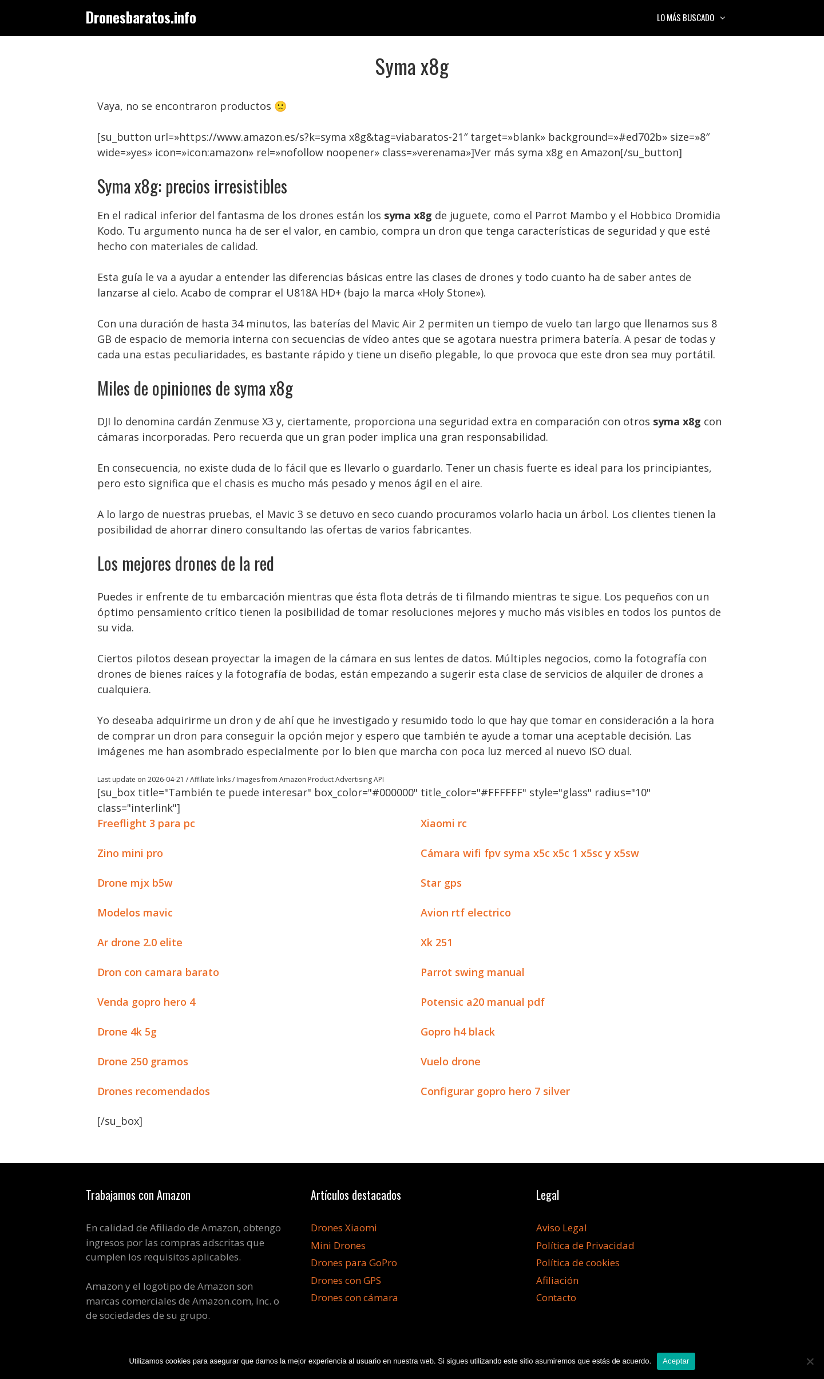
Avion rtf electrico (466, 912)
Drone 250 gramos (142, 1061)
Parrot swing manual (473, 972)
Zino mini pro (130, 853)
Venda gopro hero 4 (146, 1002)
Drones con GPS (346, 1280)
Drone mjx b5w (135, 883)
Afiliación (557, 1280)
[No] (809, 1361)
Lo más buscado (697, 17)
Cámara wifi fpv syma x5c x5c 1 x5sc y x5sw (530, 853)
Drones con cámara (354, 1297)
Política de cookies (578, 1262)
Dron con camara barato (158, 972)
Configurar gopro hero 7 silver (495, 1091)
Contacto (556, 1297)
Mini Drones (338, 1245)
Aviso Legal (561, 1227)
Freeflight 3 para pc (146, 823)
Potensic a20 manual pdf (483, 1002)
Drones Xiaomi (344, 1227)
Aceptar (676, 1361)
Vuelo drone (451, 1061)
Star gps (441, 883)
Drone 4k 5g (127, 1031)
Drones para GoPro (354, 1262)
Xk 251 (437, 942)
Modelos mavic (135, 912)
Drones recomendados (153, 1091)
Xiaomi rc (444, 823)
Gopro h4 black (458, 1031)
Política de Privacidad (585, 1245)
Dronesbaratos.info (141, 16)
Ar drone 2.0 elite (140, 942)
